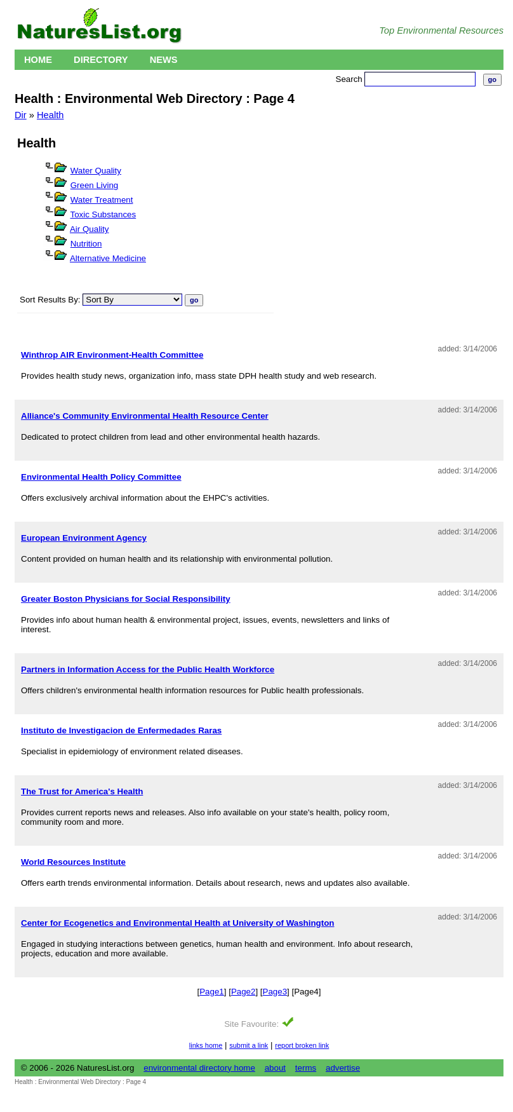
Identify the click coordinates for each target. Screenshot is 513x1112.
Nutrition (86, 243)
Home (38, 60)
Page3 (275, 991)
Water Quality (95, 170)
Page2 (243, 991)
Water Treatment (101, 200)
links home (206, 1045)
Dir (21, 115)
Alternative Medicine (108, 258)
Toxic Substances (103, 214)
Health (50, 115)
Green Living (94, 185)
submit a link (248, 1045)
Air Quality (89, 229)
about (275, 1068)
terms (305, 1068)
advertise (343, 1068)
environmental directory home (199, 1068)
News (164, 60)
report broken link (302, 1045)
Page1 (211, 991)
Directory (101, 60)
